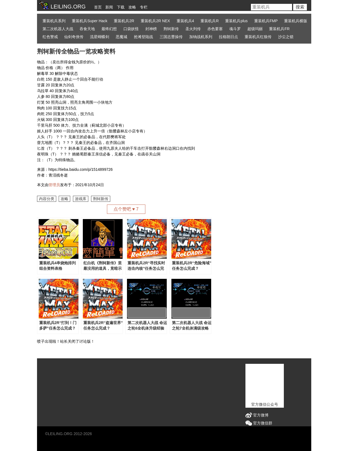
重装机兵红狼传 (258, 37)
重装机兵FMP (266, 21)
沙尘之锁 (285, 37)
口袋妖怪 (131, 29)
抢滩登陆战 (143, 37)
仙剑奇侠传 (73, 37)
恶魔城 (121, 37)
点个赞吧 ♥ (126, 209)
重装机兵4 (185, 21)
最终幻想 (109, 29)
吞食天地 (87, 29)
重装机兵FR (279, 29)
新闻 (109, 7)
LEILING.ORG (60, 434)
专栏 (144, 7)
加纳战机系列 (200, 37)
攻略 (132, 7)
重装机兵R (209, 21)
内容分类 (46, 199)
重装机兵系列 (54, 21)
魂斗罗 (235, 29)
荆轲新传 (171, 29)
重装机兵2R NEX (155, 21)
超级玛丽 (255, 29)
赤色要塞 (215, 29)
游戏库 (80, 199)
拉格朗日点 (228, 37)
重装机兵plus (236, 21)
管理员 (54, 185)
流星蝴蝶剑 (99, 37)
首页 (98, 7)
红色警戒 (50, 37)
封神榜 (151, 29)
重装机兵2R (124, 21)
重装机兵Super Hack (89, 21)
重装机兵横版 (295, 21)
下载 (121, 7)
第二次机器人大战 (58, 29)
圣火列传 (193, 29)
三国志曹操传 (171, 37)
